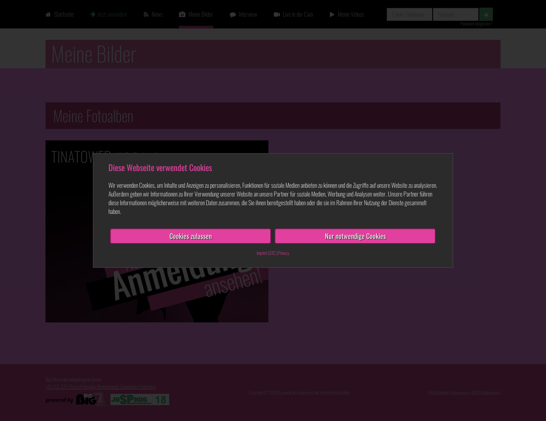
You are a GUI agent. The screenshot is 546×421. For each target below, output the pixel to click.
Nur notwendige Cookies (355, 236)
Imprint (262, 253)
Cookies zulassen (190, 236)
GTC (272, 253)
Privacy (283, 253)
